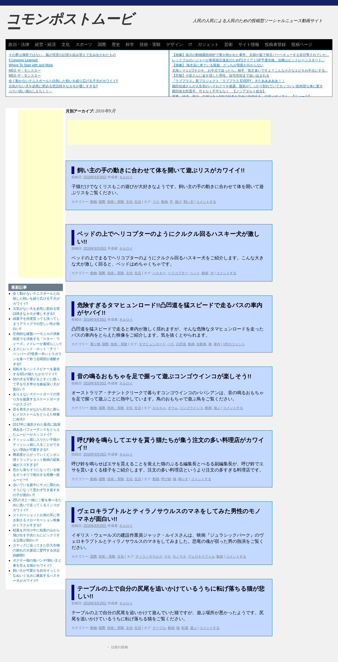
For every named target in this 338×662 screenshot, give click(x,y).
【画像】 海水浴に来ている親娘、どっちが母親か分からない (217, 65)
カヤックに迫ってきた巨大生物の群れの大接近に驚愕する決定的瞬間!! (36, 550)
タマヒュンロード (152, 344)
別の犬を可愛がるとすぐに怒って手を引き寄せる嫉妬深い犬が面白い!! (36, 384)
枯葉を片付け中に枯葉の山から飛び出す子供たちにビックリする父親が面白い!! (36, 535)
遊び (178, 202)
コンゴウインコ (191, 408)
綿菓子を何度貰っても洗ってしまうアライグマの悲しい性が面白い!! (36, 324)
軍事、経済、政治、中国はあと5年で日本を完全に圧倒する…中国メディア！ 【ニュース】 (241, 96)
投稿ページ (301, 44)
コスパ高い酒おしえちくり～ (30, 91)
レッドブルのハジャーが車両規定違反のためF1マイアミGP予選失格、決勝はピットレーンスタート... (248, 60)
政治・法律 (18, 44)
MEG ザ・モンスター (25, 70)
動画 (164, 202)
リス (156, 202)
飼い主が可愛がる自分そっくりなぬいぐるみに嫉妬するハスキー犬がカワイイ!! (36, 576)
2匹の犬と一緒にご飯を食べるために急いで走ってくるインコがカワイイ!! (37, 505)
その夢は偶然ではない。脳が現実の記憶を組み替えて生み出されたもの (62, 55)
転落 (185, 628)
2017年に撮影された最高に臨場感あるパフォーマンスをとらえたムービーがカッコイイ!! (37, 429)
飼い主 (189, 202)
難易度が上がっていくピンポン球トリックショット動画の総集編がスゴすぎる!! (36, 460)
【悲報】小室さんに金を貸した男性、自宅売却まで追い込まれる (220, 76)
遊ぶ (217, 408)
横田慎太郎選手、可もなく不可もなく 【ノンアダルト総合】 (219, 91)
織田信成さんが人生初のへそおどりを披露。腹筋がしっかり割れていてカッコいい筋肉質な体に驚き (247, 86)
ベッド (195, 273)
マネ (167, 556)
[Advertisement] (169, 132)
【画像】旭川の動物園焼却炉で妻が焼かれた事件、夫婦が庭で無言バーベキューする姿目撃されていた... (250, 55)
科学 (130, 44)
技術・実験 (150, 44)
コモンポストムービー (70, 24)
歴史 (116, 44)
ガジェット (208, 44)
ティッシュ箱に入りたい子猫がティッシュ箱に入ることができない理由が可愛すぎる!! (36, 445)
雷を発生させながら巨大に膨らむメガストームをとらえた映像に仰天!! (36, 414)
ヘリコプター (178, 273)
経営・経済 (45, 44)
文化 (65, 44)
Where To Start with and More (31, 65)
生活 (137, 202)
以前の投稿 (117, 647)
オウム (173, 408)
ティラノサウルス (148, 556)
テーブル (159, 628)
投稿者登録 (275, 44)
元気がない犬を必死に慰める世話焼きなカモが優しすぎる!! (53, 86)
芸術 (228, 44)
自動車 (201, 344)
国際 (102, 44)
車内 (217, 344)
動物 (93, 202)
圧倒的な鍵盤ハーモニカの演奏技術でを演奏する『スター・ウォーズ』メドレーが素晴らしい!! (37, 339)
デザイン (174, 44)
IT (190, 44)
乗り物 (95, 344)
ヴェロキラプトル (201, 556)
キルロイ (126, 177)
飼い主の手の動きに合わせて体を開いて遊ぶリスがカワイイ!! (161, 170)
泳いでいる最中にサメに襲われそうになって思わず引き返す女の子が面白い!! (36, 490)
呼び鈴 (166, 479)
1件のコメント (234, 344)
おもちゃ (159, 408)
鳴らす (183, 479)
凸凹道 (181, 344)
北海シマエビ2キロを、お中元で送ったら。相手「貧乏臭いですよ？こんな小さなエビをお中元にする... (250, 70)
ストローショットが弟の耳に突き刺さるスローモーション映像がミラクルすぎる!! (36, 520)
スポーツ (83, 44)
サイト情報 (248, 44)
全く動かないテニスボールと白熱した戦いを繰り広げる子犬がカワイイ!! (63, 81)
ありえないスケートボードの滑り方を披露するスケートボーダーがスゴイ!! (36, 399)
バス (170, 344)
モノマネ (179, 556)
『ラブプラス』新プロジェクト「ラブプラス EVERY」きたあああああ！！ (228, 81)
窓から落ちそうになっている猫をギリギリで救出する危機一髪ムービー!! (36, 475)
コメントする (206, 202)
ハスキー (159, 273)
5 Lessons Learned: (23, 60)
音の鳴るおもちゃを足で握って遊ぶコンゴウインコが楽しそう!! (164, 376)
